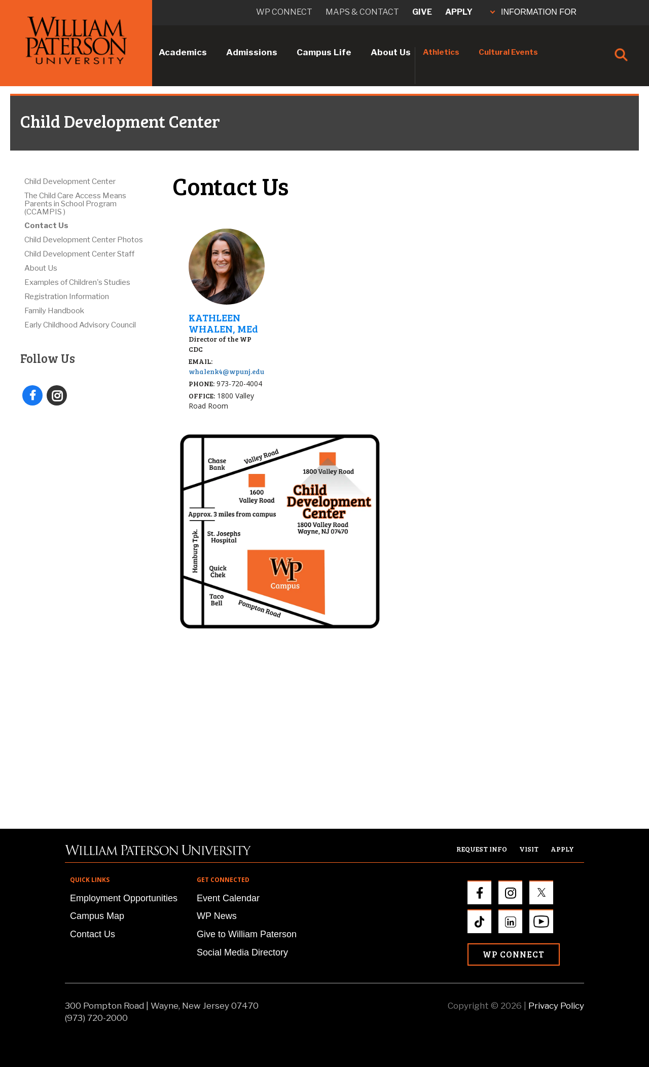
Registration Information (66, 296)
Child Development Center (70, 181)
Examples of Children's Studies (77, 282)
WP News (217, 916)
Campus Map (97, 916)
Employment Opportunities (123, 898)
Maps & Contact (362, 12)
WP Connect (514, 954)
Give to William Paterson (247, 934)
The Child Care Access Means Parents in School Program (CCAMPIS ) (75, 204)
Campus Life (324, 52)
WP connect (284, 12)
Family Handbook (54, 311)
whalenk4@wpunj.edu (226, 371)
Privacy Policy (556, 1006)
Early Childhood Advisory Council (80, 325)
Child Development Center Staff (79, 254)
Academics (183, 52)
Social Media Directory (242, 952)
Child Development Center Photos (83, 240)
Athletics (441, 52)
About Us (391, 52)
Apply (459, 12)
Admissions (251, 52)
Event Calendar (228, 898)
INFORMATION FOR (533, 12)
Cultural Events (508, 52)
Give (422, 12)
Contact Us (46, 226)
